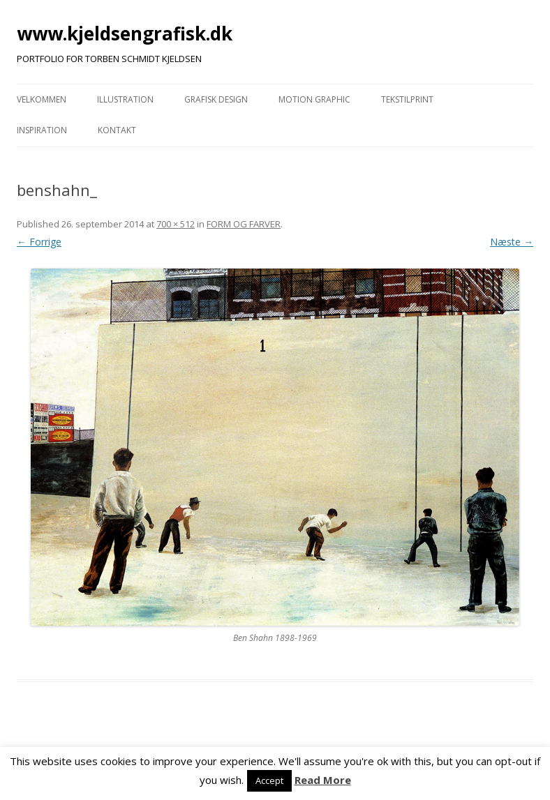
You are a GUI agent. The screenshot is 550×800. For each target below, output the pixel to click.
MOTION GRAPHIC (314, 99)
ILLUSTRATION (125, 99)
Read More (323, 780)
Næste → (511, 241)
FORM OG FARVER (244, 224)
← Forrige (39, 241)
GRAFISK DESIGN (216, 99)
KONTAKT (117, 130)
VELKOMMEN (41, 99)
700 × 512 (175, 224)
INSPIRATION (42, 130)
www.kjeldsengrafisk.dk (124, 33)
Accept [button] (269, 780)
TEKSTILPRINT (407, 99)
